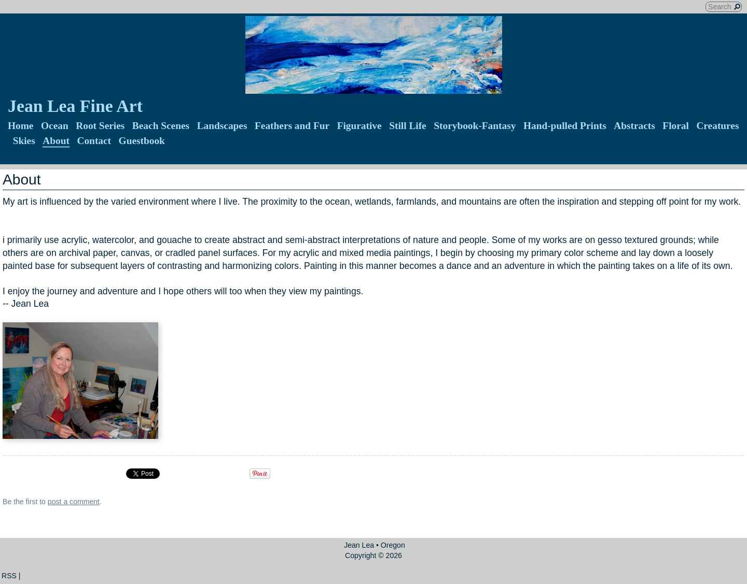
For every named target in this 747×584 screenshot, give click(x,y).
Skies (24, 140)
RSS (9, 576)
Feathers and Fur (292, 125)
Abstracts (634, 125)
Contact (94, 140)
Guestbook (142, 140)
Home (20, 125)
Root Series (100, 125)
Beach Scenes (160, 125)
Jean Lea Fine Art (75, 106)
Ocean (54, 125)
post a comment (74, 501)
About (56, 140)
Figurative (359, 125)
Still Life (407, 125)
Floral (675, 125)
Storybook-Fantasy (475, 125)
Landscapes (222, 125)
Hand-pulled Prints (564, 125)
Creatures (717, 125)
